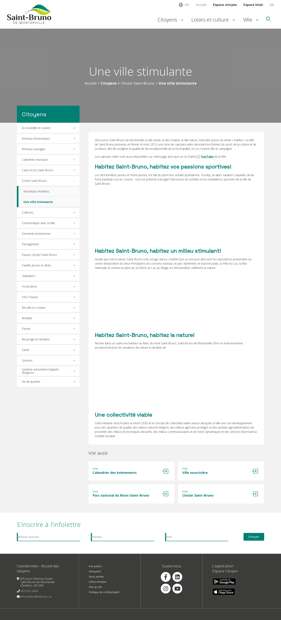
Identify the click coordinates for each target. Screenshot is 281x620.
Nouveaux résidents (36, 191)
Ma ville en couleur (34, 308)
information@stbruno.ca (35, 601)
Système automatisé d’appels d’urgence (40, 371)
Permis (26, 329)
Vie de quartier (31, 382)
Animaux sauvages (34, 149)
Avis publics (95, 570)
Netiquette (95, 576)
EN (272, 5)
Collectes (28, 212)
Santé (25, 350)
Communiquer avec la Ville (38, 223)
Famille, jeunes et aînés (36, 265)
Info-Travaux (30, 297)
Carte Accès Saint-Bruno (37, 170)
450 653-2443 (29, 595)
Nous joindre (96, 581)
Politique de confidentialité (104, 596)
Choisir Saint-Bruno (137, 83)
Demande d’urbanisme (36, 234)
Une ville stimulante (38, 202)
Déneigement (30, 244)
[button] (181, 4)
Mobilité (27, 318)
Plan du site (95, 591)
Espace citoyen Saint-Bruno (39, 255)
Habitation (28, 276)
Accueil (201, 5)
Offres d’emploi (97, 586)
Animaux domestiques (36, 138)
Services (27, 360)
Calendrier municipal (34, 160)
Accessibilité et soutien (36, 128)
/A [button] (187, 5)
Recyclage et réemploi (36, 339)
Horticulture (29, 286)
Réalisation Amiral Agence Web (167, 618)
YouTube (207, 157)
